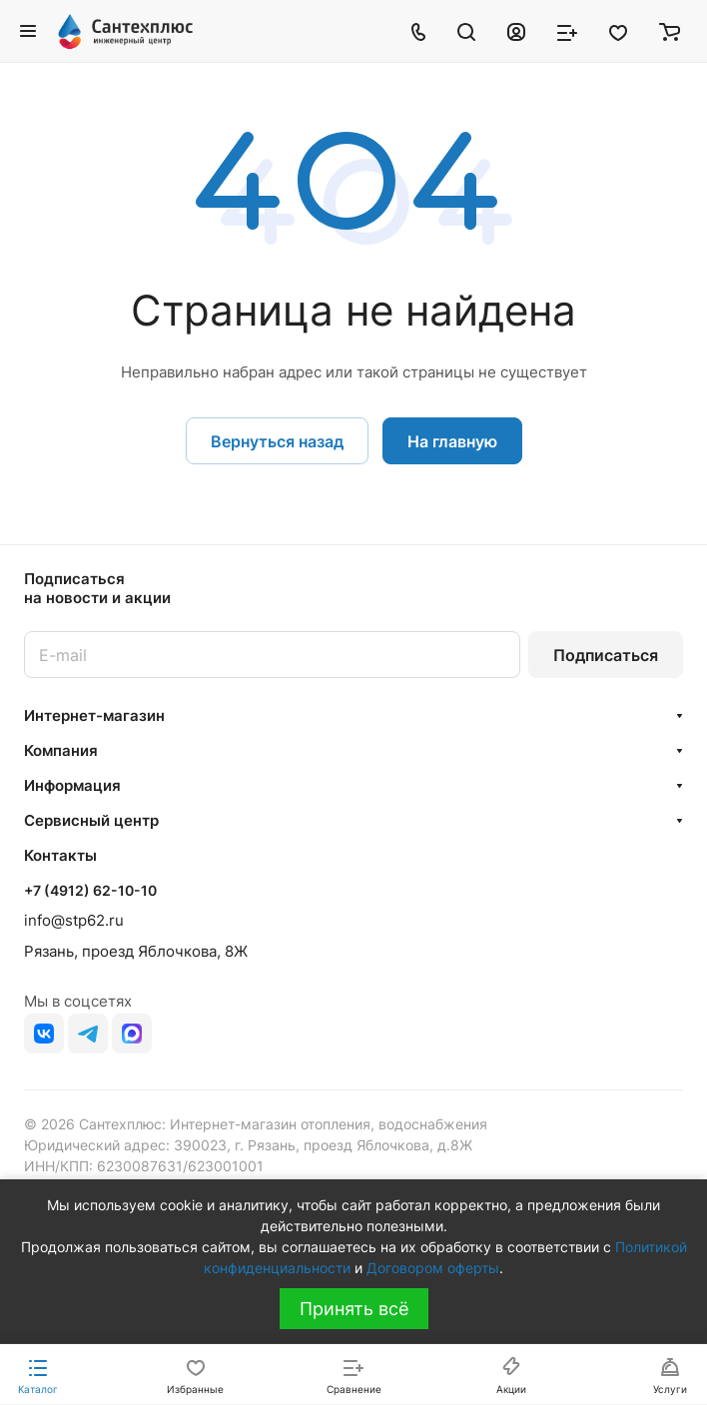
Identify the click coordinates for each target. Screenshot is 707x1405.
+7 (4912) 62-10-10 (90, 890)
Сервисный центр (91, 820)
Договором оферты (432, 1267)
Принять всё (354, 1308)
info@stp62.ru (74, 920)
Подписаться (605, 655)
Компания (61, 750)
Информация (72, 785)
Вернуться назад (277, 441)
